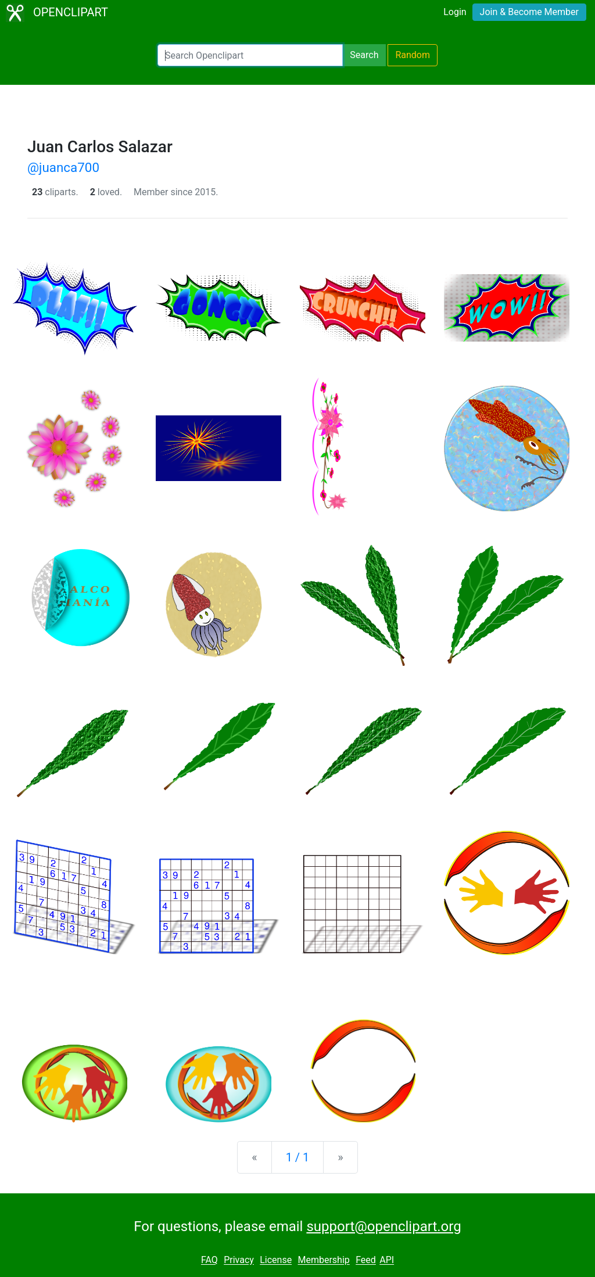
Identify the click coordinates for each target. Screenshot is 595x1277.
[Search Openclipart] (250, 55)
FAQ (209, 1260)
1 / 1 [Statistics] (298, 1157)
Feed (366, 1260)
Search (364, 54)
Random (412, 54)
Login (454, 11)
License (276, 1260)
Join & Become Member (529, 11)
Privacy (239, 1260)
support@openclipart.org (383, 1226)
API (386, 1260)
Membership (323, 1260)
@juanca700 (63, 167)
